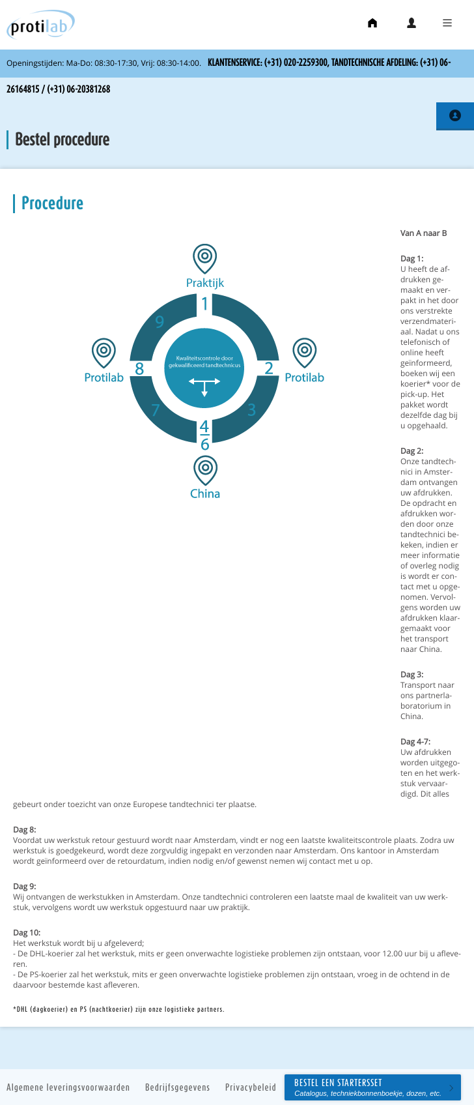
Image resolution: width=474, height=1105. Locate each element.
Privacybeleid (251, 1087)
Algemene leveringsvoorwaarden (68, 1087)
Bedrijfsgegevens (177, 1087)
